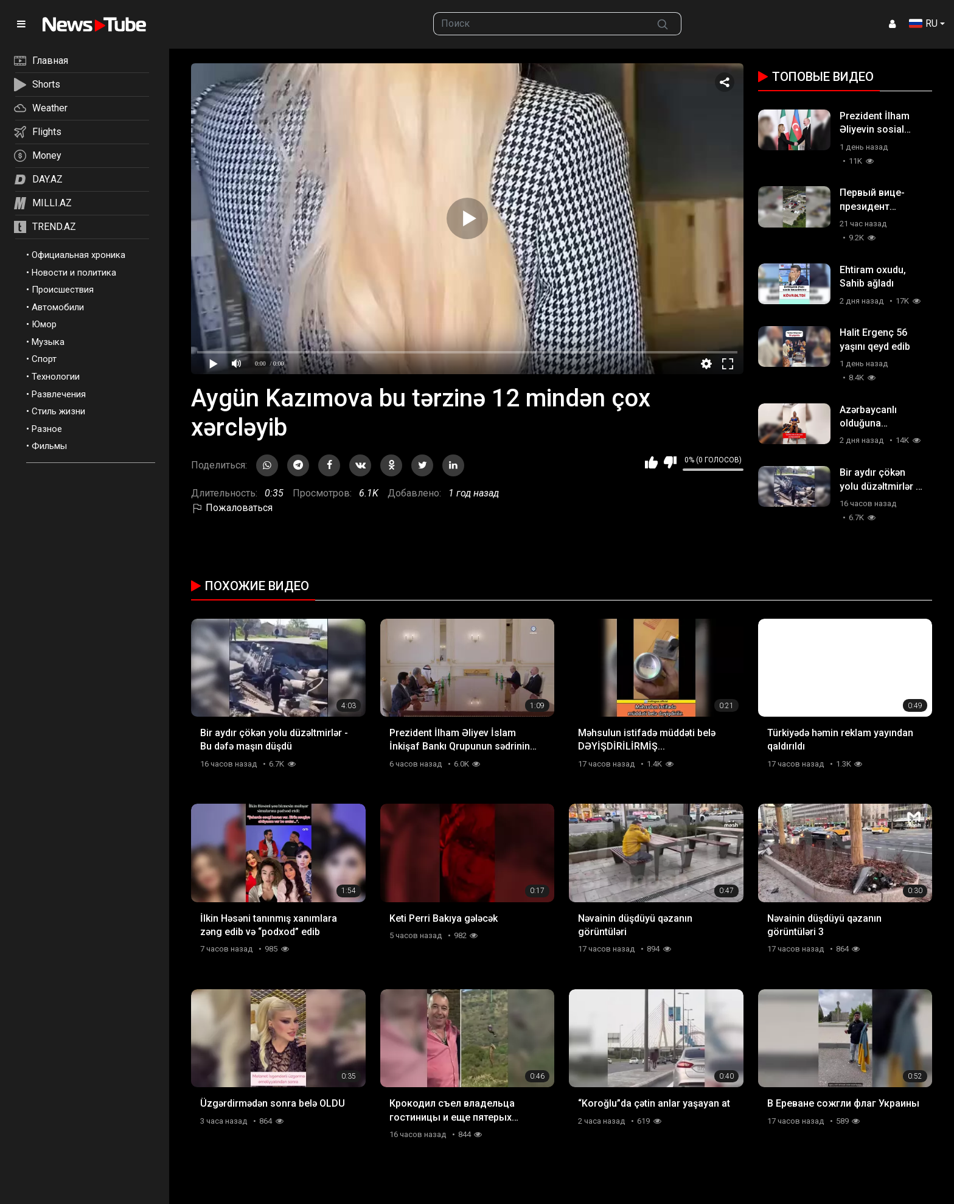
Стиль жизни (58, 411)
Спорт (44, 358)
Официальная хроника (78, 254)
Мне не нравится (670, 462)
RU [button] (923, 23)
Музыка (48, 341)
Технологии (56, 376)
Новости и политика (74, 272)
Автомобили (58, 307)
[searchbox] (539, 23)
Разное (47, 428)
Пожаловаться (232, 507)
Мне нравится (651, 462)
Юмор (44, 324)
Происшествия (63, 289)
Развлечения (59, 394)
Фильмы (49, 445)
